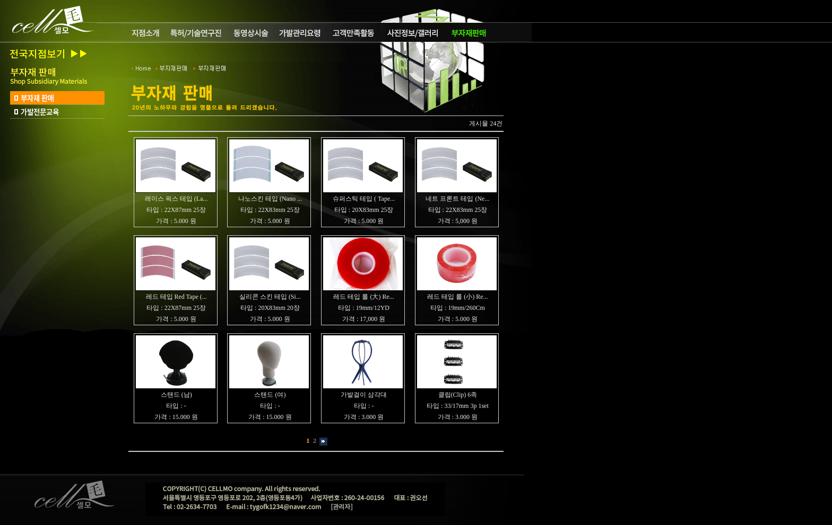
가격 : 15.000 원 (175, 417)
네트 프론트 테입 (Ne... (457, 198)
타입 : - (176, 406)
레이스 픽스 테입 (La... (176, 198)
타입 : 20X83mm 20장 (270, 308)
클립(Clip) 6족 (458, 394)
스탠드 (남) (176, 394)
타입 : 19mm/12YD (363, 308)
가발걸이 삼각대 (364, 394)
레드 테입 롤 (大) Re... (363, 296)
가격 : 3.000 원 (364, 417)
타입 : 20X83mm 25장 (364, 209)
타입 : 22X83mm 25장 (270, 209)
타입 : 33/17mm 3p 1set (458, 406)
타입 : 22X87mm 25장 (176, 209)
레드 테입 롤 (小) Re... (457, 296)
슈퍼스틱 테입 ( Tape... (364, 198)
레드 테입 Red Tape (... (176, 296)
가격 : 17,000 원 (363, 319)
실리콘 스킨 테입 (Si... (270, 296)
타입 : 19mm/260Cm (457, 308)
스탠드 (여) (269, 394)
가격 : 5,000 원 (458, 221)
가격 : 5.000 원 (176, 221)
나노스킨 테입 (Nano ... (270, 198)
